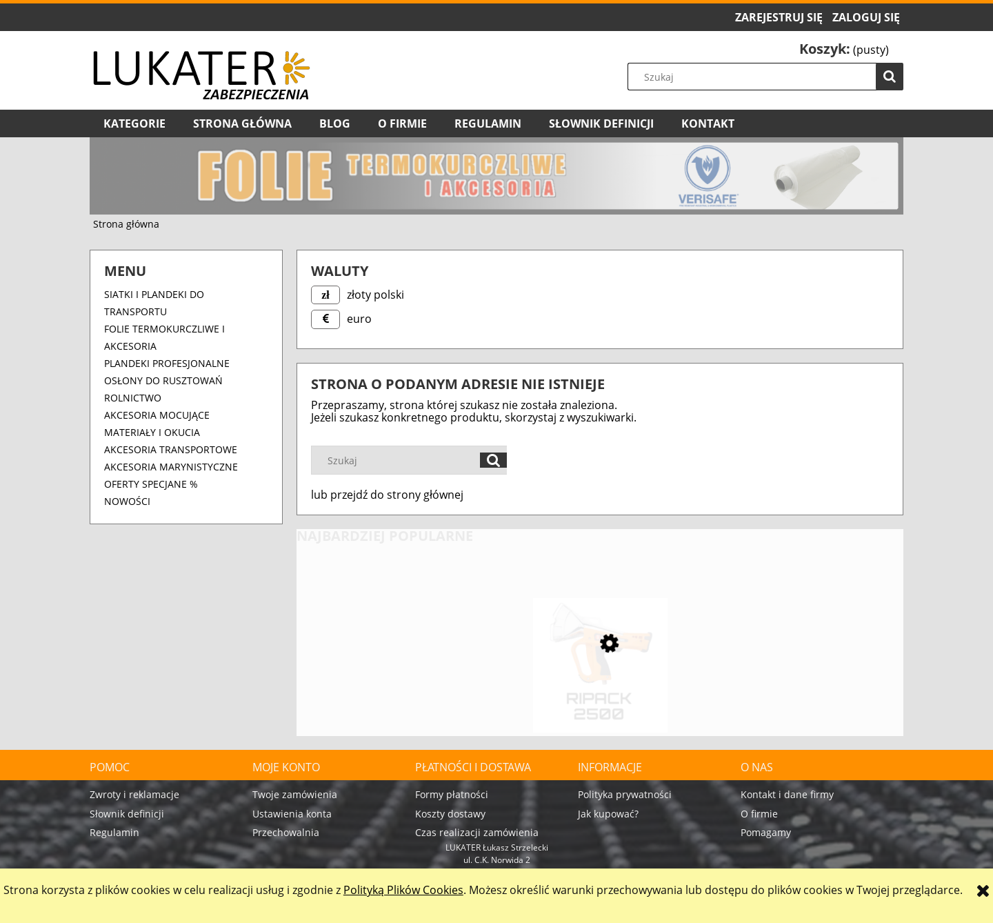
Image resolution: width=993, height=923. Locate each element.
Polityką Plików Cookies (403, 889)
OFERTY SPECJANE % (151, 483)
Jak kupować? (608, 813)
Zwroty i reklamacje (134, 794)
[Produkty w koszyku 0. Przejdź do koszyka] (844, 49)
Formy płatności (451, 794)
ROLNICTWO (132, 397)
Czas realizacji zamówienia (477, 832)
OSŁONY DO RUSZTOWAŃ (163, 380)
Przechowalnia (285, 832)
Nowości (127, 501)
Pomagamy (766, 832)
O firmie (759, 813)
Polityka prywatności (625, 794)
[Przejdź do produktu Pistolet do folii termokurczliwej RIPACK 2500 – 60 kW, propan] (600, 693)
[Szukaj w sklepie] (769, 76)
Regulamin (114, 832)
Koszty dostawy (450, 813)
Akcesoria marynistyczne (171, 466)
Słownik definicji (127, 813)
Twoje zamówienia (294, 794)
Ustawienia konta (292, 813)
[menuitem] (134, 123)
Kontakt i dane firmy (787, 794)
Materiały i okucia (152, 432)
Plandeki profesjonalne (167, 363)
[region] (496, 176)
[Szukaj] (889, 76)
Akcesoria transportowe (170, 449)
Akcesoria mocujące (157, 414)
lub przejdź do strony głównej (387, 494)
